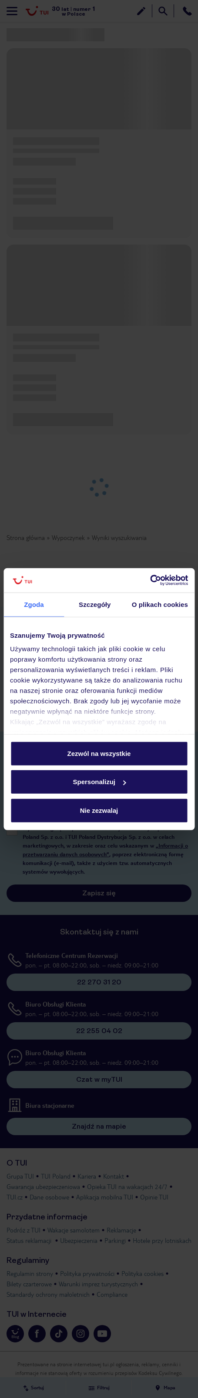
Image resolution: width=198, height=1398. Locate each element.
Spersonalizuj (99, 781)
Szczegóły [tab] (95, 604)
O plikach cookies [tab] (160, 604)
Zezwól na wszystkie (99, 753)
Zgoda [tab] (34, 604)
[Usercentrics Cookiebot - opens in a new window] (150, 580)
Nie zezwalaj (99, 810)
